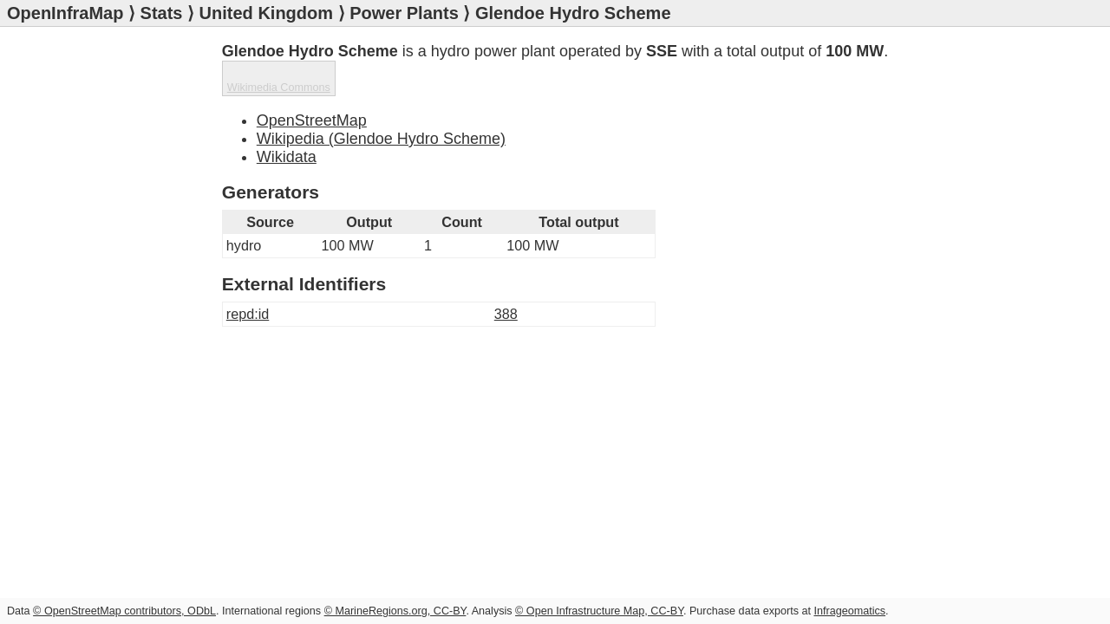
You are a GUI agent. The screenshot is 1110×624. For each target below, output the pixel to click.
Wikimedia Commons (826, 92)
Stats (161, 13)
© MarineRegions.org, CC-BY (395, 611)
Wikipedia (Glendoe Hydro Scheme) (381, 103)
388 (506, 278)
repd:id (248, 278)
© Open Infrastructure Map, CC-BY (599, 611)
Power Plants (404, 13)
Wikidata (287, 121)
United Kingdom (266, 13)
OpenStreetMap (312, 85)
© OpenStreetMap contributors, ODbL (124, 611)
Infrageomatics (849, 611)
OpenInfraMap (65, 13)
